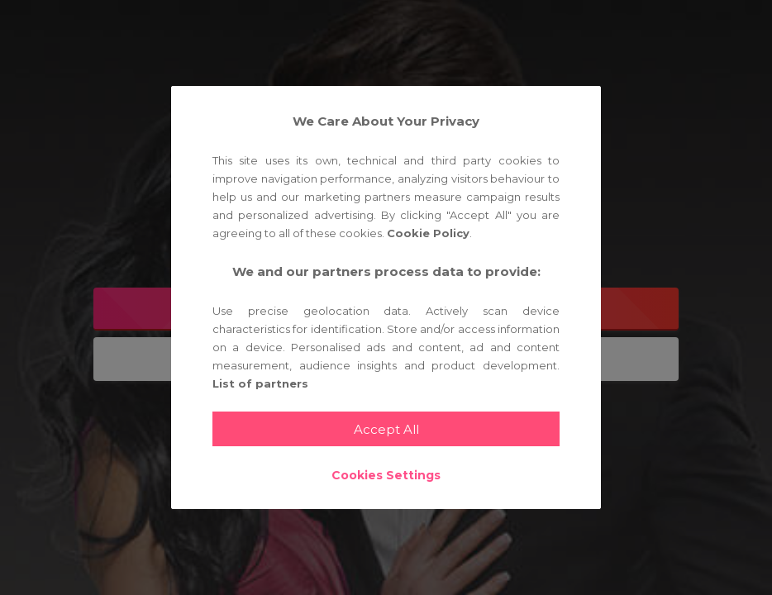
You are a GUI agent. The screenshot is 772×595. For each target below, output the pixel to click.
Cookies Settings (386, 475)
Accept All (386, 429)
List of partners (260, 383)
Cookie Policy (428, 233)
